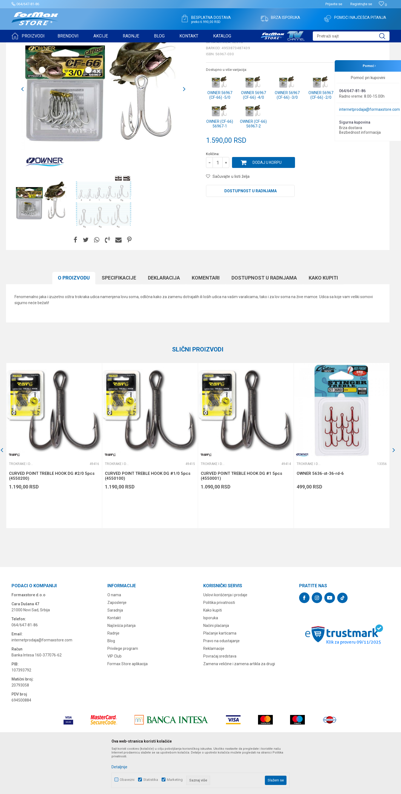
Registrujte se (361, 4)
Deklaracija (164, 320)
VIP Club (114, 698)
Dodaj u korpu (267, 205)
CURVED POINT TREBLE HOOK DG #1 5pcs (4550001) (241, 518)
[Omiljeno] (383, 5)
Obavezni (127, 780)
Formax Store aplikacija (127, 706)
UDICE (58, 46)
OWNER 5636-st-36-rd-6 (320, 515)
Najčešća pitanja (121, 668)
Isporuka (210, 660)
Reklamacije (213, 691)
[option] (42, 244)
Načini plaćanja (216, 668)
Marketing (175, 780)
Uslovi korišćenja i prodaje (225, 637)
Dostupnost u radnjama (250, 233)
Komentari (206, 320)
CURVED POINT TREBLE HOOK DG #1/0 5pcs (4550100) (147, 518)
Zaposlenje (117, 645)
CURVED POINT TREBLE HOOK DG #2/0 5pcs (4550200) (51, 518)
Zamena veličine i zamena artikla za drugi (239, 706)
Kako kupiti (323, 320)
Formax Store (21, 46)
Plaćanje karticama (219, 675)
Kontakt (114, 660)
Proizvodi (43, 46)
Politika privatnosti (219, 645)
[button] (351, 36)
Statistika (150, 780)
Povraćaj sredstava (219, 698)
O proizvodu (74, 320)
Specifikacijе (119, 320)
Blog (111, 683)
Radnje (113, 675)
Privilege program (122, 691)
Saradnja (115, 652)
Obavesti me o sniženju (361, 180)
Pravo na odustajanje (221, 683)
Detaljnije (119, 767)
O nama (114, 637)
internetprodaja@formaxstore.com (369, 109)
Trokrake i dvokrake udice (86, 46)
